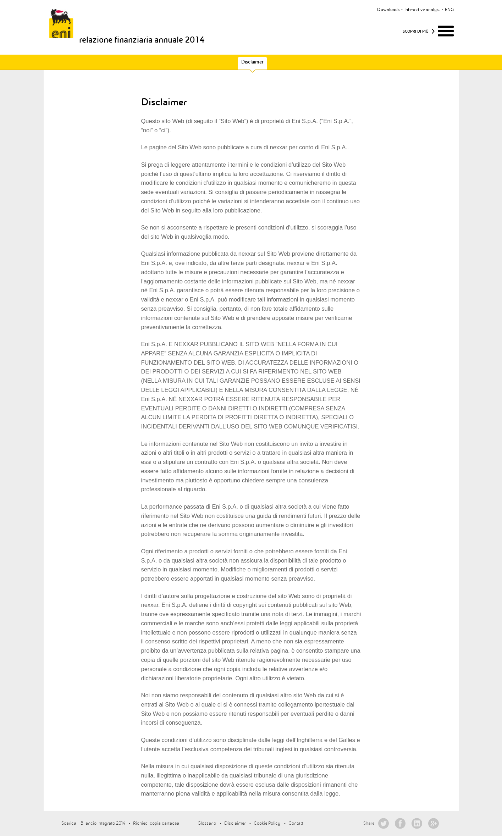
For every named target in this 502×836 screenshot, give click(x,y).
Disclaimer (252, 62)
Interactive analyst (422, 9)
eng (449, 9)
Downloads (388, 9)
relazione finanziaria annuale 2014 (142, 40)
